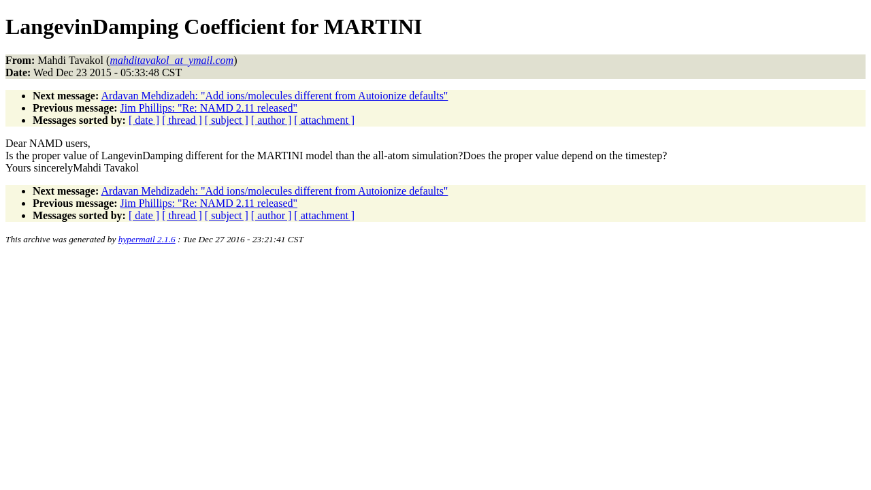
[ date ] (144, 120)
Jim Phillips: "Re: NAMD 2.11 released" (208, 108)
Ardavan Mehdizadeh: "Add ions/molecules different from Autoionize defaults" (274, 95)
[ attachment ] (324, 120)
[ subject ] (226, 120)
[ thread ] (182, 120)
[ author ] (271, 120)
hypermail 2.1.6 (147, 239)
